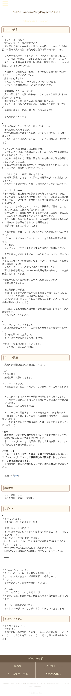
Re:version (37, 686)
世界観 (17, 666)
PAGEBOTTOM (67, 691)
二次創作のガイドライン (53, 683)
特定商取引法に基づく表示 (35, 683)
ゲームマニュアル (18, 674)
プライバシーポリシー (17, 683)
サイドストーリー (53, 666)
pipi (16, 475)
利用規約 (6, 683)
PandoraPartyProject (36, 4)
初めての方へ (53, 674)
